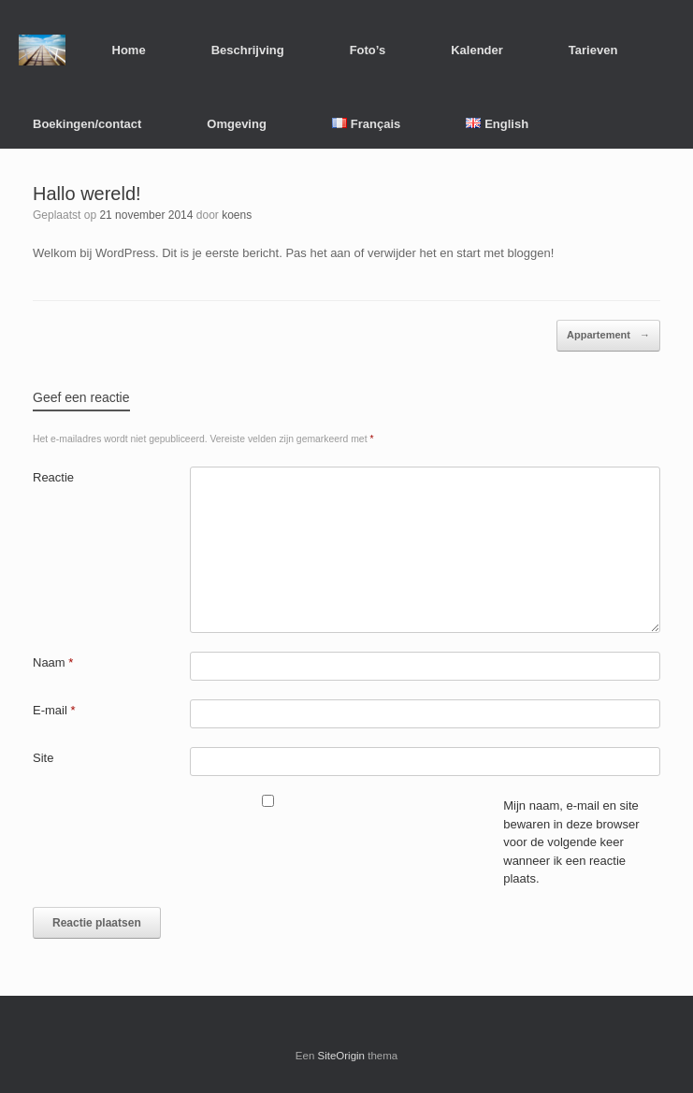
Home (129, 50)
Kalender (477, 50)
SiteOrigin (342, 1055)
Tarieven (593, 50)
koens (237, 215)
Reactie (53, 477)
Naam (53, 662)
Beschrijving (247, 50)
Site (43, 758)
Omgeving (237, 124)
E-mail (54, 710)
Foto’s (368, 50)
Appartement (608, 335)
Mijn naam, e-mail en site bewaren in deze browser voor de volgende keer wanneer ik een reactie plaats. (571, 841)
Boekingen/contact (87, 124)
